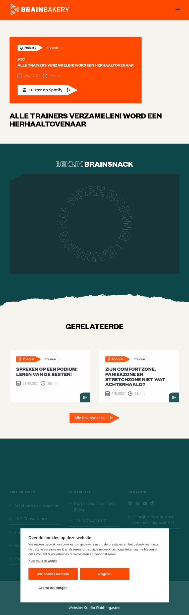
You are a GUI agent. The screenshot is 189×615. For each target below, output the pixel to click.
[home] (38, 10)
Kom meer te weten (42, 561)
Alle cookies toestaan (53, 574)
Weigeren (104, 574)
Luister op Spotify (45, 90)
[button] (177, 10)
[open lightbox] (95, 224)
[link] (76, 90)
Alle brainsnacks (90, 420)
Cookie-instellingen (53, 588)
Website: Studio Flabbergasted (94, 607)
